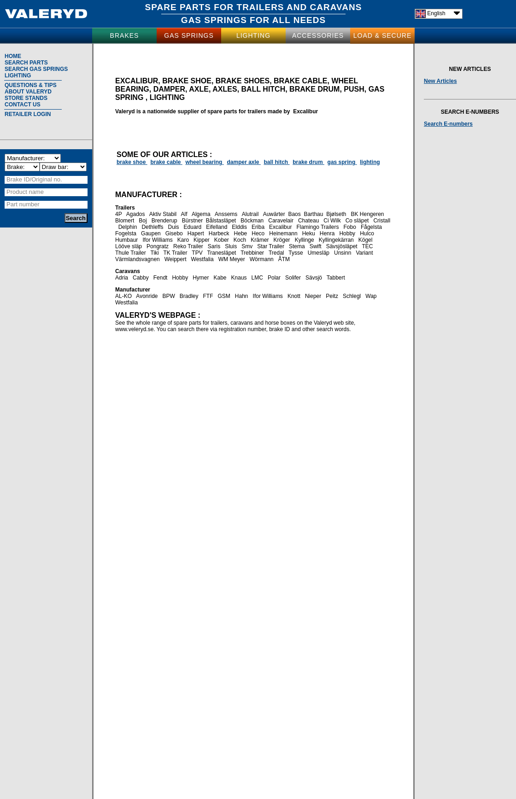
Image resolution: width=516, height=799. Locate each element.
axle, (200, 89)
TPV (197, 253)
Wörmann (262, 259)
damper (169, 89)
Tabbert (336, 277)
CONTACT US (23, 104)
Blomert (124, 220)
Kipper (202, 240)
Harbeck (219, 233)
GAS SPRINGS (214, 20)
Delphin (127, 227)
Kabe (220, 277)
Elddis (239, 227)
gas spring (342, 162)
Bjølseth (336, 214)
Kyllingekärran (336, 240)
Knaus (239, 277)
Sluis (231, 246)
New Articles (440, 81)
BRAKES (124, 35)
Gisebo (174, 233)
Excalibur (280, 227)
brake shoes (243, 81)
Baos (294, 214)
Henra (327, 233)
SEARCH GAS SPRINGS (36, 69)
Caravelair (280, 220)
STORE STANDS (26, 98)
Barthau (313, 214)
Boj (143, 220)
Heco (258, 233)
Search (76, 218)
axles (224, 89)
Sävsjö (313, 277)
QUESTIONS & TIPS (31, 85)
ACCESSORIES (318, 35)
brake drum (308, 162)
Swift (316, 246)
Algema (201, 214)
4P (118, 214)
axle (254, 162)
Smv (246, 246)
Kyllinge (304, 240)
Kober (221, 240)
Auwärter (274, 214)
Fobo (350, 227)
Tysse (295, 253)
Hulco (367, 233)
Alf (184, 214)
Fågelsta (371, 227)
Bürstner (192, 220)
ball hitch (277, 162)
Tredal (276, 253)
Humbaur (126, 240)
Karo (183, 240)
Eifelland (216, 227)
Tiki (155, 253)
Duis (173, 227)
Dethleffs (152, 227)
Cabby (141, 277)
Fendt (160, 277)
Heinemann (283, 233)
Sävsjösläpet (342, 246)
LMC (257, 277)
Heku (308, 233)
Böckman (252, 220)
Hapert (196, 233)
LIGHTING (253, 35)
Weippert (175, 259)
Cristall (381, 220)
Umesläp (318, 253)
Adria (121, 277)
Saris (214, 246)
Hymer (201, 277)
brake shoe (186, 81)
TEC (367, 246)
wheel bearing (204, 162)
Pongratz (158, 246)
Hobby (347, 233)
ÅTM (284, 259)
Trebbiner (252, 253)
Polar (274, 277)
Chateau (308, 220)
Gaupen (151, 233)
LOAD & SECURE (382, 35)
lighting (167, 97)
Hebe (240, 233)
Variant (364, 253)
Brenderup (164, 220)
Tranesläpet (221, 253)
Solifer (293, 277)
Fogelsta (125, 233)
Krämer (260, 240)
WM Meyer (231, 259)
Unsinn (342, 253)
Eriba (258, 227)
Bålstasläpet (221, 220)
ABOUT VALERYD (28, 91)
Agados (135, 214)
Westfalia (202, 259)
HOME (13, 56)
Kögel (365, 240)
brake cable (300, 81)
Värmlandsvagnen (137, 259)
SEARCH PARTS (26, 62)
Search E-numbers (448, 124)
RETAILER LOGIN (28, 114)
